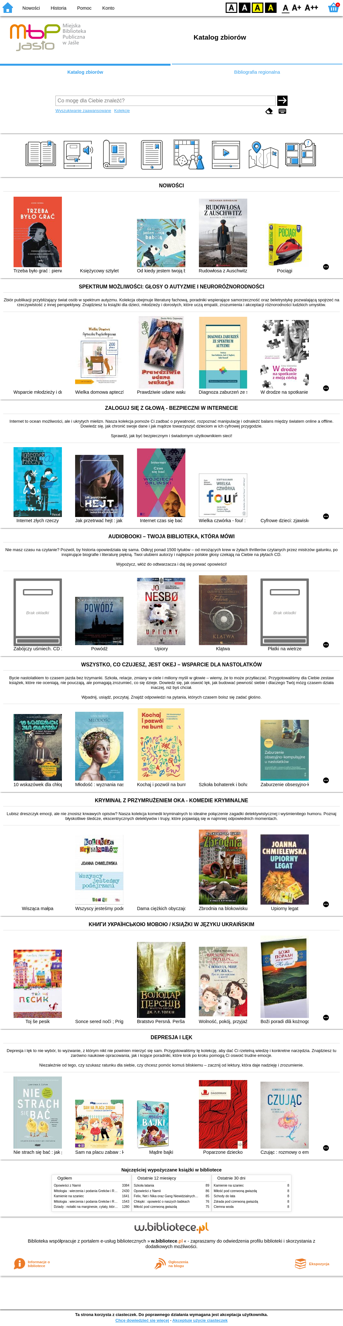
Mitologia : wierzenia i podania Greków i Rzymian (89, 1191)
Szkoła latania (144, 1185)
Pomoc (84, 8)
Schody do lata (224, 1196)
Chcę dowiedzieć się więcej (142, 1320)
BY (270, 7)
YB (257, 7)
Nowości (31, 8)
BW (244, 7)
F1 (297, 7)
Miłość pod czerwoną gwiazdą (155, 1206)
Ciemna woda (224, 1206)
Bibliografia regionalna (257, 72)
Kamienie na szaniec (69, 1196)
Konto (108, 8)
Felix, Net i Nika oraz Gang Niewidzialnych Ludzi (169, 1196)
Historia (58, 8)
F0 (285, 7)
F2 (312, 7)
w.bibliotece (167, 1241)
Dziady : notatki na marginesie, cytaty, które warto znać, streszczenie (103, 1206)
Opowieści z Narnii (67, 1185)
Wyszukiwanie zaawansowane (83, 110)
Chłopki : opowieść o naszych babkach (162, 1201)
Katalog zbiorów (85, 72)
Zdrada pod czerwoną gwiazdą (236, 1201)
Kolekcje (122, 110)
